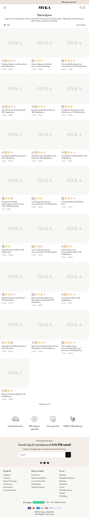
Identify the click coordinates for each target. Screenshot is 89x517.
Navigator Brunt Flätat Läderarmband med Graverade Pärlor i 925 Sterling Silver (13, 204)
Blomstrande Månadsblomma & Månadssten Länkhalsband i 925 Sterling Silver (43, 300)
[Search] (81, 7)
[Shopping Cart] (84, 7)
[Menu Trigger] (4, 7)
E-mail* (22, 455)
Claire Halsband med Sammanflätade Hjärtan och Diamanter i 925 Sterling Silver (71, 348)
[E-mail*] (42, 454)
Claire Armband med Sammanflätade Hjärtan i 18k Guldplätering (71, 252)
